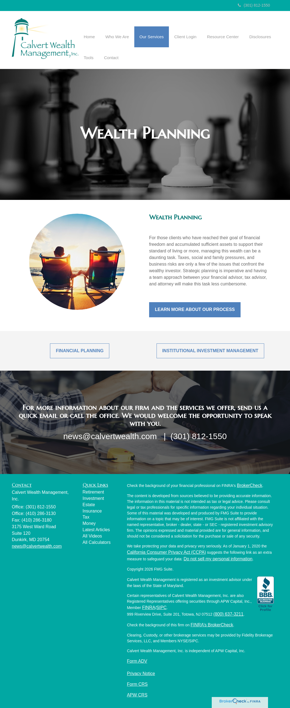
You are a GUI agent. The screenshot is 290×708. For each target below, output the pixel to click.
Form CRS (137, 683)
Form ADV (137, 660)
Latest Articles (96, 529)
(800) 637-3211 (228, 613)
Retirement (93, 491)
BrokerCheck (249, 484)
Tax (86, 516)
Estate (89, 504)
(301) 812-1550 (254, 5)
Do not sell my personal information (217, 558)
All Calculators (97, 541)
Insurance (92, 510)
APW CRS (137, 694)
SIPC (161, 606)
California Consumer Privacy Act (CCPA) (166, 551)
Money (89, 522)
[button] (115, 30)
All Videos (92, 535)
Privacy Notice (141, 672)
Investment (93, 497)
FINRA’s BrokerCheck (212, 624)
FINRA (148, 606)
